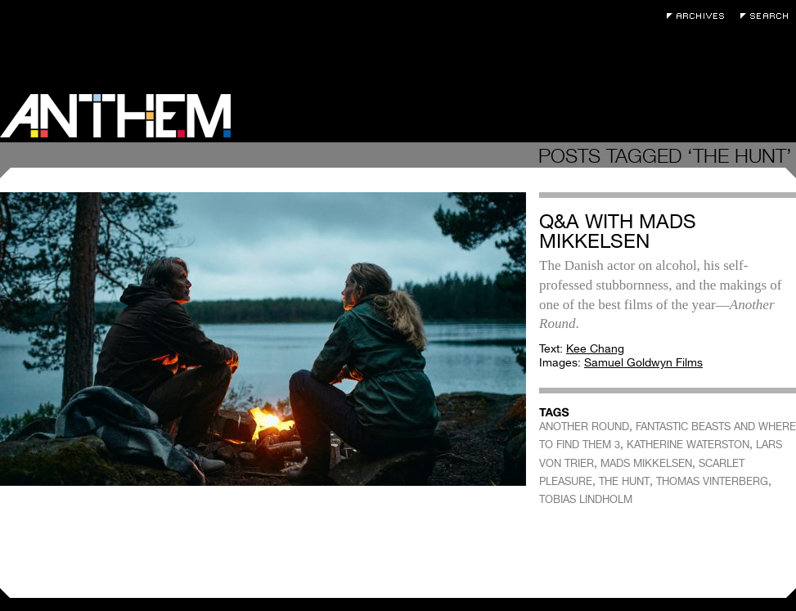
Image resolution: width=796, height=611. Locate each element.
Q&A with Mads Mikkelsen (617, 231)
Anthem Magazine (115, 115)
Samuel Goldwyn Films (643, 362)
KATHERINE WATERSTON (688, 444)
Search (768, 16)
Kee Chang (595, 348)
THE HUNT (624, 481)
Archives (699, 16)
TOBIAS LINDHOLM (585, 499)
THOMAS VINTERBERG (712, 481)
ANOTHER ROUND (584, 426)
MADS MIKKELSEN (646, 463)
